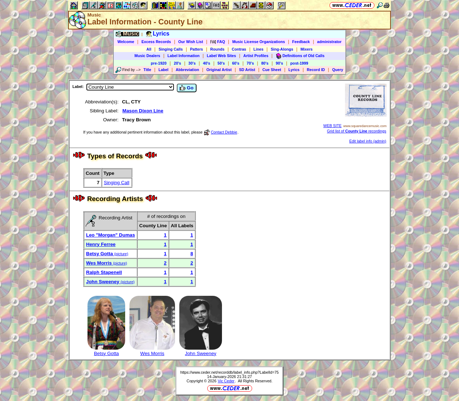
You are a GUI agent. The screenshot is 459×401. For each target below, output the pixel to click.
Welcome (126, 41)
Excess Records (156, 41)
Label (163, 69)
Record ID (316, 69)
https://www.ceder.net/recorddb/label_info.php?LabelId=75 (229, 372)
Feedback (301, 41)
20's (177, 63)
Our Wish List (190, 41)
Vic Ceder (226, 381)
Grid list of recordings (356, 131)
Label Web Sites (221, 55)
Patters (196, 49)
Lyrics (293, 69)
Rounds (217, 49)
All (148, 49)
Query (337, 69)
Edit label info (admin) (367, 141)
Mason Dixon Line (142, 110)
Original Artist (219, 69)
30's (191, 63)
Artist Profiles (256, 55)
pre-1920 (159, 63)
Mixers (307, 49)
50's (221, 63)
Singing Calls (170, 49)
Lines (259, 49)
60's (235, 63)
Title (147, 69)
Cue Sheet (271, 69)
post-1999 (299, 63)
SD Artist (247, 69)
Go (186, 88)
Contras (239, 49)
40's (206, 63)
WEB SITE (332, 125)
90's (279, 63)
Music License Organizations (258, 41)
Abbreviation (187, 69)
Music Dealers (147, 55)
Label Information (183, 55)
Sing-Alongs (282, 49)
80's (264, 63)
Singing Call (116, 182)
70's (250, 63)
